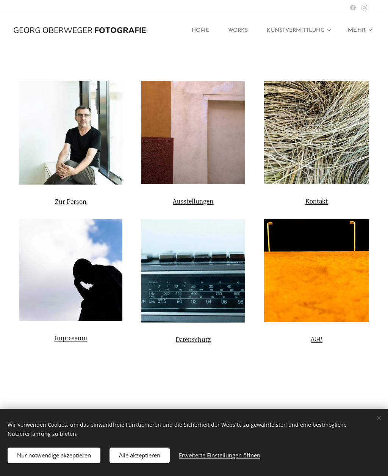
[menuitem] (192, 30)
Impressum (71, 338)
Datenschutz (193, 339)
